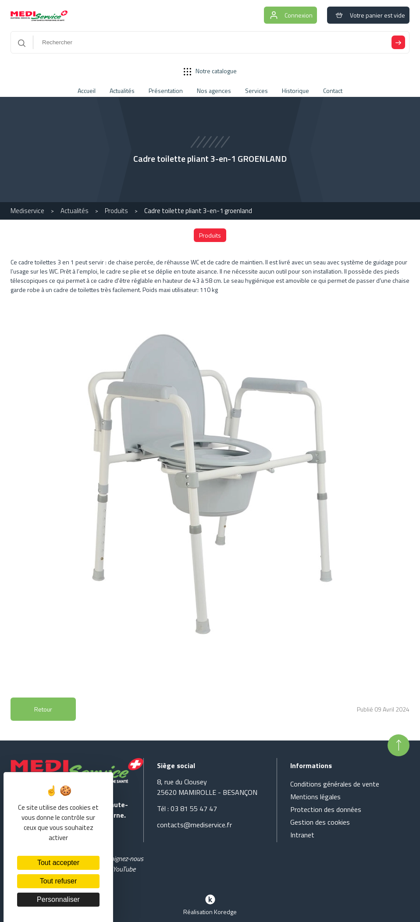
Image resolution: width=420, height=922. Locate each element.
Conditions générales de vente (334, 784)
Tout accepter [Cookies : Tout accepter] (58, 862)
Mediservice (27, 211)
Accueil (87, 90)
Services (256, 90)
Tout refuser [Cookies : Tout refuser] (58, 881)
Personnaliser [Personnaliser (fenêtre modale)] (58, 899)
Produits (116, 211)
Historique (295, 90)
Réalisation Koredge (210, 904)
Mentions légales (315, 796)
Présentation (166, 90)
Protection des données (325, 809)
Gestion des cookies (320, 822)
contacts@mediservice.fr (194, 824)
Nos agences (214, 90)
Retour (43, 709)
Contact (332, 90)
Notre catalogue (210, 70)
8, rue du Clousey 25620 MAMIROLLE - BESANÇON (207, 786)
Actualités (122, 90)
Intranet (302, 834)
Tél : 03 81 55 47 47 (187, 808)
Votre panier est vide (368, 15)
